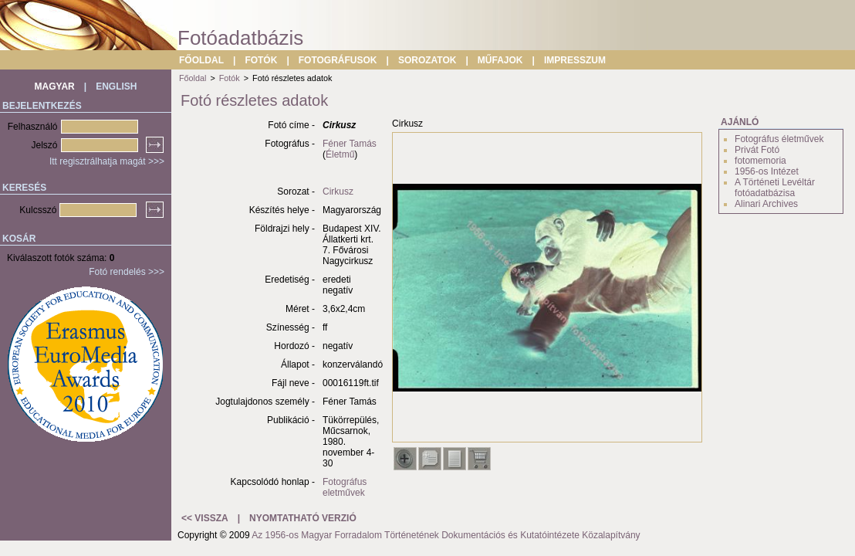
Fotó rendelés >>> (126, 271)
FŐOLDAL (201, 60)
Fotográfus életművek (779, 139)
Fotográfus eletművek (345, 487)
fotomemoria (760, 160)
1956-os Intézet (767, 171)
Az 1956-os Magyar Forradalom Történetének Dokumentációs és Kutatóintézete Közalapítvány (446, 535)
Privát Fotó (757, 149)
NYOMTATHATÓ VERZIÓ (303, 518)
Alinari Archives (766, 203)
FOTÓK (261, 60)
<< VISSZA (204, 518)
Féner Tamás (350, 143)
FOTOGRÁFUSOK (338, 60)
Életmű (340, 154)
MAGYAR (55, 86)
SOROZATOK (427, 60)
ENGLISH (116, 86)
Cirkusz (338, 191)
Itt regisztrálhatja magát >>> (106, 161)
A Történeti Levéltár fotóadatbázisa (775, 187)
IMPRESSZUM (575, 60)
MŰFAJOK (500, 60)
